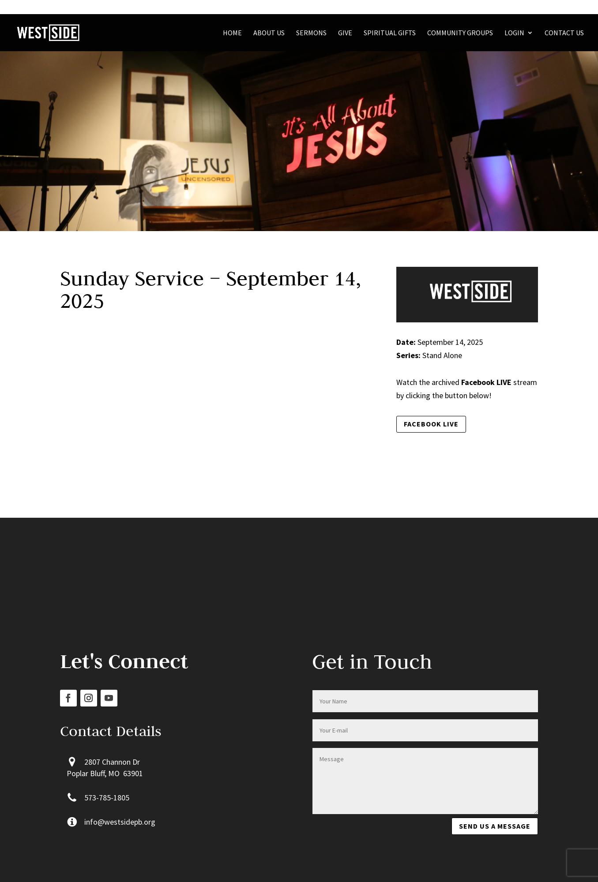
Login (514, 33)
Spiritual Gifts (390, 33)
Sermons (311, 33)
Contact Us (564, 33)
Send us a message (494, 826)
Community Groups (460, 33)
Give (345, 33)
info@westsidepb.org (119, 822)
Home (232, 33)
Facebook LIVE (431, 423)
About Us (269, 33)
